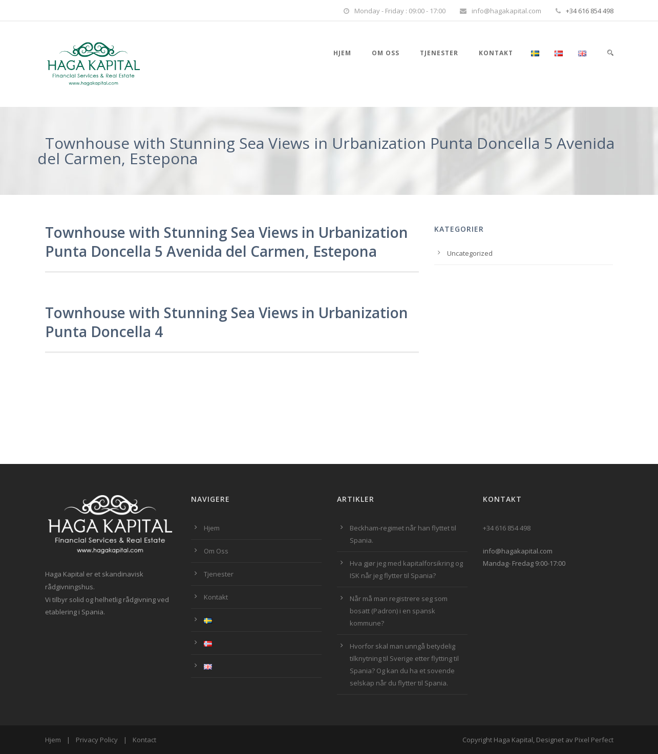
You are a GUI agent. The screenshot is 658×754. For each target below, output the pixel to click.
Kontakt (496, 53)
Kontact (144, 739)
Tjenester (439, 53)
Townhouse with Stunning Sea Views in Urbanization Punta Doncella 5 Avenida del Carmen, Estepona (226, 241)
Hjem (342, 53)
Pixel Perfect (594, 739)
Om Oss (385, 53)
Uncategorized (470, 253)
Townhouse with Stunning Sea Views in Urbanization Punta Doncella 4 (226, 322)
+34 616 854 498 (589, 10)
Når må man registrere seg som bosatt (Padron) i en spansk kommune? (399, 611)
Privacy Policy (97, 739)
